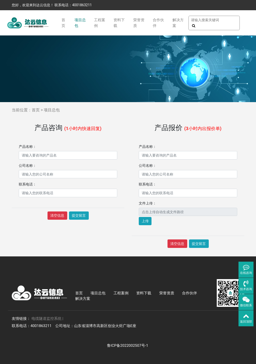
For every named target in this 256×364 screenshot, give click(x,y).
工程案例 (99, 23)
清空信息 (57, 215)
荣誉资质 (138, 23)
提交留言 (79, 215)
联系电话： (27, 184)
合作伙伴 (158, 23)
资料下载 (119, 23)
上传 (145, 221)
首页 (63, 23)
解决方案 (178, 23)
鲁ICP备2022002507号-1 (128, 345)
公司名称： (27, 166)
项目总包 (80, 23)
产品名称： (27, 147)
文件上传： (147, 203)
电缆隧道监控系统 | (47, 318)
